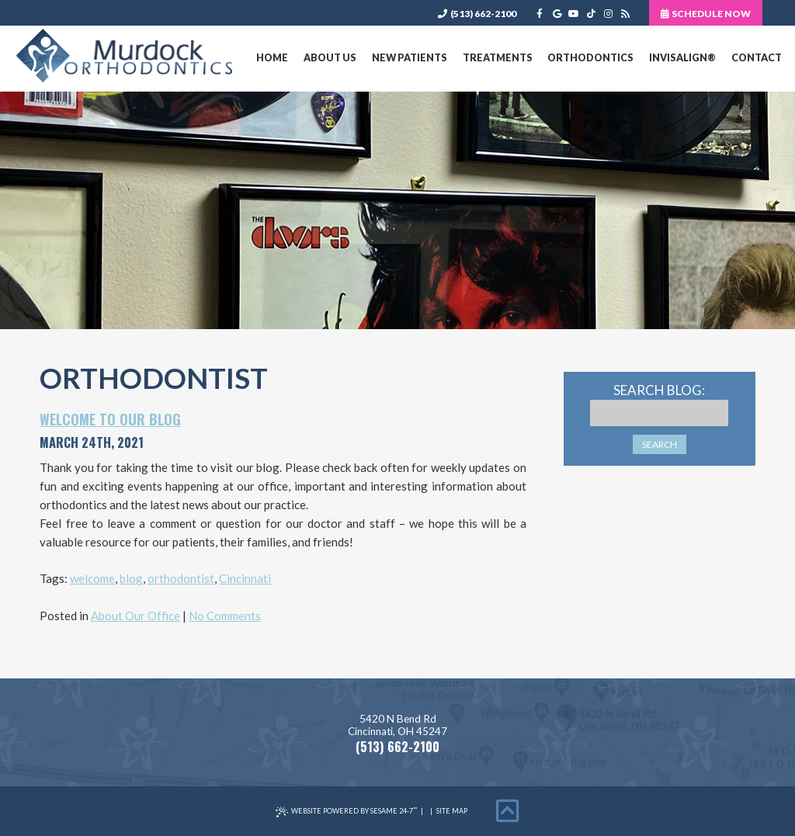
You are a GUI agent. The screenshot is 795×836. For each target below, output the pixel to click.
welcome (92, 578)
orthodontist (181, 578)
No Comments (225, 616)
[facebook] (540, 13)
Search (659, 444)
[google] (557, 13)
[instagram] (608, 13)
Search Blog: (659, 390)
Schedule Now (706, 13)
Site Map (451, 811)
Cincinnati (245, 578)
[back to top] (507, 811)
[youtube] (574, 13)
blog (131, 578)
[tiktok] (591, 13)
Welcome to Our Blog (110, 419)
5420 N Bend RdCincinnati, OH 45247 (397, 725)
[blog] (625, 13)
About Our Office (135, 616)
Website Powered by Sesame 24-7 (346, 811)
